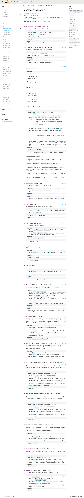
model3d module (6, 78)
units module (5, 105)
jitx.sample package (7, 26)
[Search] (21, 2)
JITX (26, 5)
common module (6, 43)
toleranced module (6, 101)
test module (5, 99)
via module (5, 106)
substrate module (6, 95)
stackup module (6, 93)
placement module (6, 84)
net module (5, 80)
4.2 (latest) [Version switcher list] (12, 1)
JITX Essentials (5, 12)
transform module (6, 103)
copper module (6, 54)
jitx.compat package (7, 23)
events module (6, 62)
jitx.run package (6, 24)
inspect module (6, 67)
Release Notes (5, 16)
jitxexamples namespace (7, 121)
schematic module (6, 90)
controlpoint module (7, 52)
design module (6, 58)
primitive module (7, 32)
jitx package (4, 21)
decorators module (6, 56)
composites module (8, 30)
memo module (6, 77)
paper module (6, 82)
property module (6, 86)
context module (6, 51)
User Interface (5, 14)
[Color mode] (29, 2)
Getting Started (5, 10)
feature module (6, 64)
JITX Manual (4, 8)
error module (5, 60)
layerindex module (6, 73)
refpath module (6, 88)
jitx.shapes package (7, 28)
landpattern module (7, 71)
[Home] (23, 5)
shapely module (7, 34)
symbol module (6, 97)
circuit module (6, 41)
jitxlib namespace (5, 111)
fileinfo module (6, 65)
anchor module (6, 37)
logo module (5, 75)
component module (6, 45)
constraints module (6, 47)
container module (6, 49)
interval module (6, 69)
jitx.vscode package (7, 36)
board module (6, 39)
